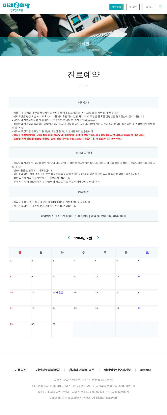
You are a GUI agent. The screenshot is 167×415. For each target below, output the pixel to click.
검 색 (149, 6)
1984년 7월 (83, 238)
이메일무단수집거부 (117, 369)
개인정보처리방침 (48, 369)
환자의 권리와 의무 (82, 369)
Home (70, 50)
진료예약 (116, 6)
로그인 (133, 6)
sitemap (146, 369)
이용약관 (20, 369)
